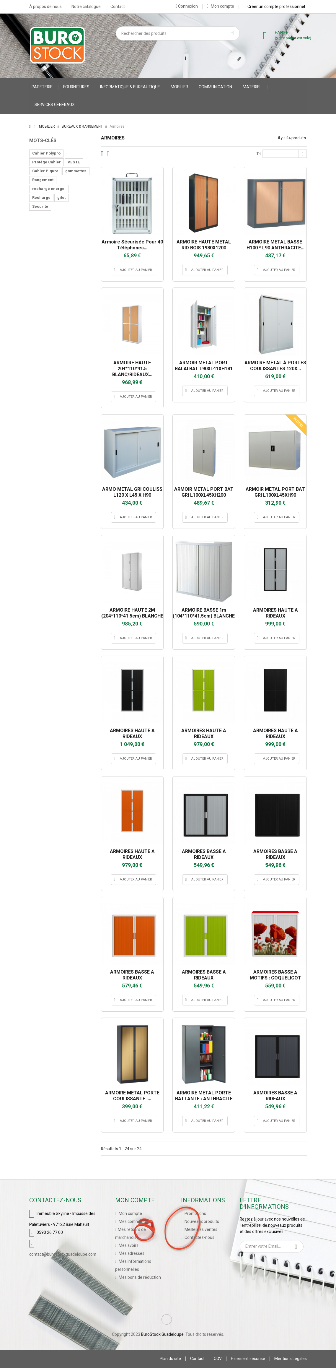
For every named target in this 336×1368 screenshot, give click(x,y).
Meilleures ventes (200, 1229)
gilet (61, 197)
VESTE (74, 162)
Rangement (42, 180)
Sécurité (40, 206)
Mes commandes (134, 1221)
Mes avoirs (128, 1245)
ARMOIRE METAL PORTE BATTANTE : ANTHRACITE (204, 1096)
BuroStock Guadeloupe (162, 1334)
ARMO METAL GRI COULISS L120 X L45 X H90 (132, 492)
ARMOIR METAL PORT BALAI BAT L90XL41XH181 (204, 366)
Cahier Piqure (45, 171)
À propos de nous (45, 7)
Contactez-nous (199, 1237)
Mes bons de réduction (139, 1277)
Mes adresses (131, 1253)
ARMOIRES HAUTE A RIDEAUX (275, 613)
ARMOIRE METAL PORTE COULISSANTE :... (132, 1096)
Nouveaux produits (201, 1221)
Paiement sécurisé (248, 1358)
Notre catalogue (86, 7)
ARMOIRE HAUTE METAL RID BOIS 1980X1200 (204, 245)
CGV (218, 1358)
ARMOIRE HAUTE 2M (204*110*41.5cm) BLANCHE (132, 613)
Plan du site (170, 1358)
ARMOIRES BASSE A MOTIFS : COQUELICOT (275, 975)
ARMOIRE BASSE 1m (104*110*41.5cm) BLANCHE (204, 613)
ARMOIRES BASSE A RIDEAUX (204, 854)
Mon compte (220, 6)
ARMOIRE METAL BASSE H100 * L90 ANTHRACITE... (275, 245)
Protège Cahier (46, 162)
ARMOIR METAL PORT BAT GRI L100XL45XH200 (204, 492)
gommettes (76, 171)
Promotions (195, 1214)
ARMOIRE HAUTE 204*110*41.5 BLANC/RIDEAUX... (132, 369)
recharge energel (49, 188)
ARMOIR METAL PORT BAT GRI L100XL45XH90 (275, 492)
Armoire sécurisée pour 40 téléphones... (132, 245)
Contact (117, 7)
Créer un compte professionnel (275, 6)
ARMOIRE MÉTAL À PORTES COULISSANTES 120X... (275, 366)
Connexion (186, 6)
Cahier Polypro (46, 153)
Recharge (41, 197)
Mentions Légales (290, 1358)
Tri (259, 154)
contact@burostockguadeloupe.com (62, 1254)
